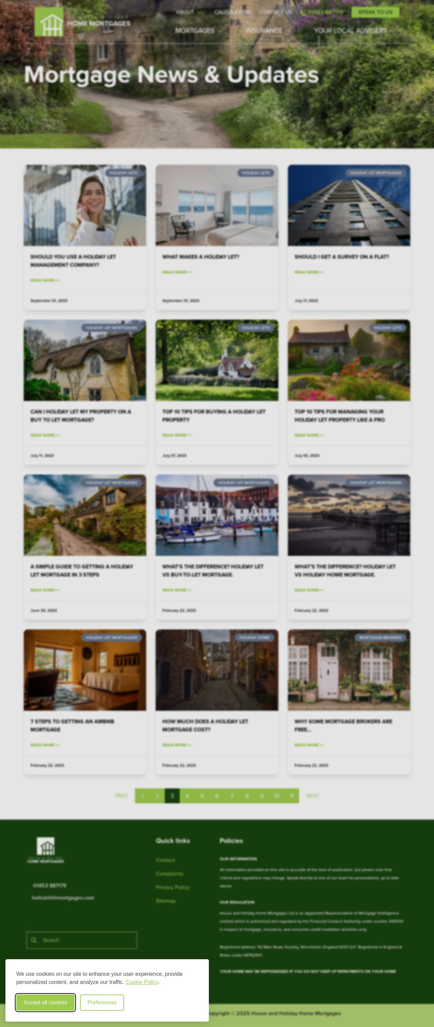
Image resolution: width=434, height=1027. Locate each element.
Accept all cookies (45, 1002)
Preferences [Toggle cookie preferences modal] (102, 1002)
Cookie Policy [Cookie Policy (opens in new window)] (142, 982)
